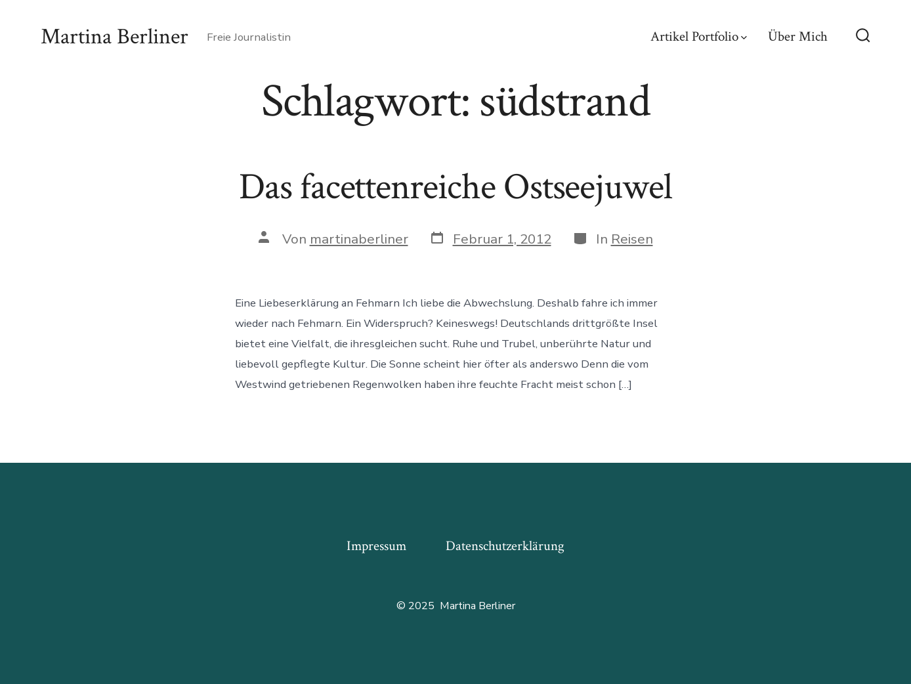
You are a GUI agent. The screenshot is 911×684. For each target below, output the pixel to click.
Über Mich (798, 36)
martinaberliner (359, 239)
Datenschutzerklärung (505, 546)
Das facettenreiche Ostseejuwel (455, 187)
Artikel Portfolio (698, 36)
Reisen (632, 239)
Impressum (376, 546)
